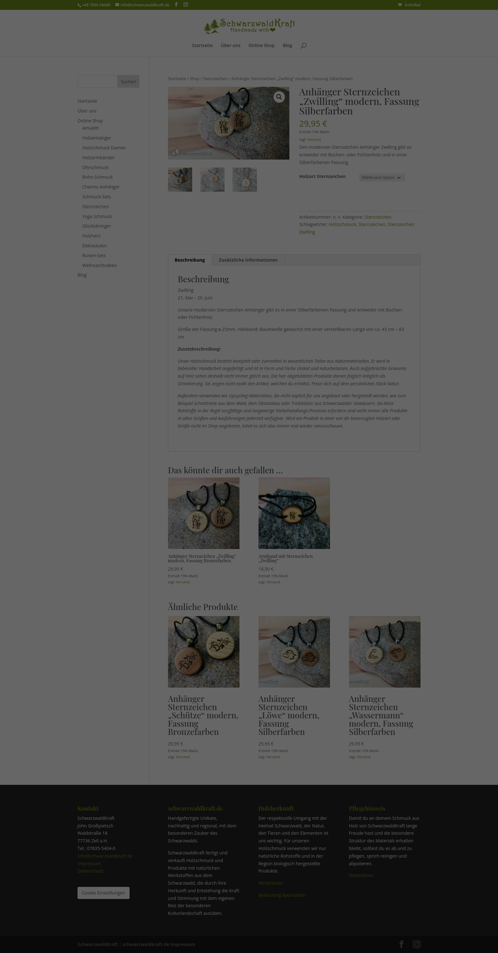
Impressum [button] (282, 568)
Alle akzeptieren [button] (249, 492)
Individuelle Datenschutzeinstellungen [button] (249, 555)
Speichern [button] (249, 511)
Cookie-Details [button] (218, 568)
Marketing (260, 470)
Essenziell (183, 470)
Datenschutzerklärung (233, 449)
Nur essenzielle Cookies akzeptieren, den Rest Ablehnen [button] (249, 533)
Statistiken (221, 470)
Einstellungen (193, 456)
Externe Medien (304, 470)
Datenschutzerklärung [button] (251, 568)
